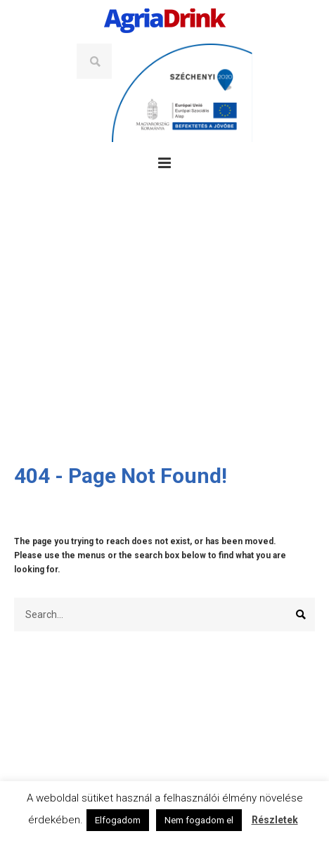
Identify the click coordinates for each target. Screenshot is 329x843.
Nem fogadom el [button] (198, 820)
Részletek (275, 819)
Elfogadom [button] (118, 820)
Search (94, 61)
